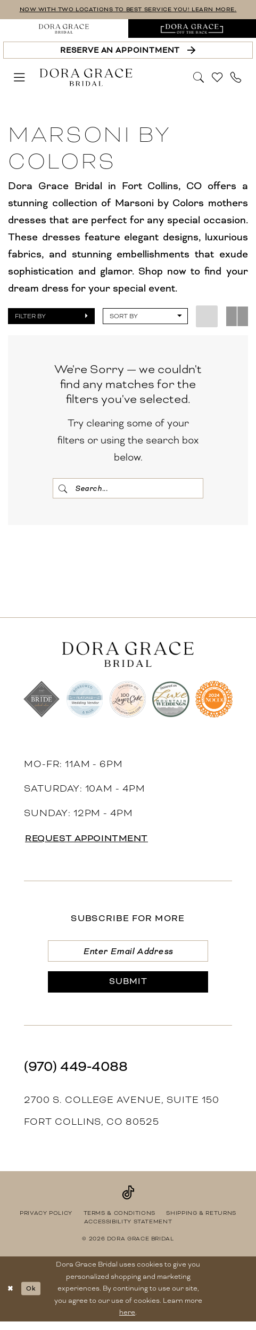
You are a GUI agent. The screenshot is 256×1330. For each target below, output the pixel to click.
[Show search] (199, 77)
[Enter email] (127, 954)
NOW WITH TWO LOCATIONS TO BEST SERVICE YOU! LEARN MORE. (128, 9)
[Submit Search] (64, 489)
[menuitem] (64, 29)
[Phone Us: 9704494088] (236, 78)
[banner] (85, 78)
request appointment (92, 841)
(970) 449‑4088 (76, 1074)
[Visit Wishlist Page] (218, 78)
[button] (19, 78)
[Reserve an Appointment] (127, 50)
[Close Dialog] (11, 1297)
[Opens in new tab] (192, 29)
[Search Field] (128, 489)
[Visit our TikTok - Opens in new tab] (128, 1200)
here (127, 1320)
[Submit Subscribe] (127, 989)
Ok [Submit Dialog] (33, 1296)
